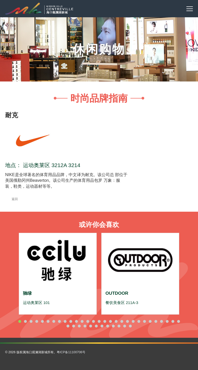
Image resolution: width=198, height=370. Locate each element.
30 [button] (67, 326)
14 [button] (93, 321)
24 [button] (150, 321)
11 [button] (76, 321)
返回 (11, 199)
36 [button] (101, 326)
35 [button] (96, 326)
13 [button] (87, 321)
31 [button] (73, 326)
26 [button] (161, 321)
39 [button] (118, 326)
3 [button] (30, 321)
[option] (58, 273)
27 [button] (167, 321)
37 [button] (107, 326)
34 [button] (90, 326)
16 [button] (104, 321)
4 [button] (36, 321)
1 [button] (19, 321)
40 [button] (124, 326)
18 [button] (116, 321)
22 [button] (138, 321)
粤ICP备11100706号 (71, 352)
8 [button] (59, 321)
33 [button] (84, 326)
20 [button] (127, 321)
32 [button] (79, 326)
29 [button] (178, 321)
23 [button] (144, 321)
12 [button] (82, 321)
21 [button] (133, 321)
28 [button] (172, 321)
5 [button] (42, 321)
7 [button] (53, 321)
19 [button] (121, 321)
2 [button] (25, 321)
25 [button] (155, 321)
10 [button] (70, 321)
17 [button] (110, 321)
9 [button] (65, 321)
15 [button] (99, 321)
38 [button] (113, 326)
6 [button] (48, 321)
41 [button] (130, 326)
